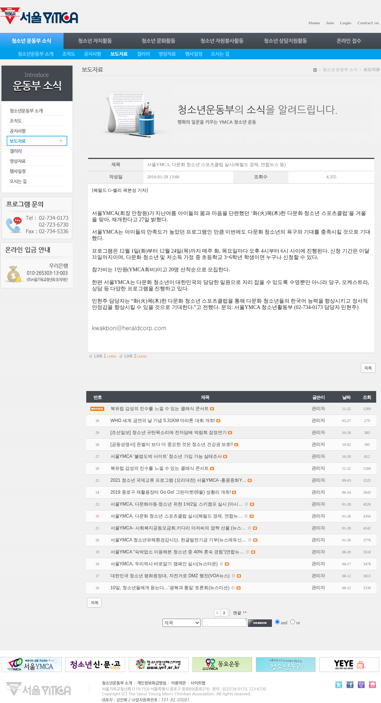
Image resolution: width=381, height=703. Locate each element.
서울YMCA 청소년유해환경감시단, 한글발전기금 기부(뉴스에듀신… (178, 540)
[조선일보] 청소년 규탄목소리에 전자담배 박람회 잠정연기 (169, 432)
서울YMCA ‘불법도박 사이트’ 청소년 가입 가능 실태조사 (166, 456)
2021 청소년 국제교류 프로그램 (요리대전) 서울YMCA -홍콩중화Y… (179, 480)
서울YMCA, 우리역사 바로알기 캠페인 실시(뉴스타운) (164, 563)
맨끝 (237, 612)
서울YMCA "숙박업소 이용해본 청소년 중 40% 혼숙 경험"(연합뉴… (177, 551)
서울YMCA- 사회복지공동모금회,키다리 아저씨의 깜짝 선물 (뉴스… (178, 528)
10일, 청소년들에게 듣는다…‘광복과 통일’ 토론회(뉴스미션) (170, 587)
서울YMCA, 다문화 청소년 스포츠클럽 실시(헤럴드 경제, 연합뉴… (176, 516)
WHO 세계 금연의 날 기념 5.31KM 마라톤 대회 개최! (163, 420)
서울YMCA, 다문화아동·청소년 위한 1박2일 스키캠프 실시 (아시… (177, 504)
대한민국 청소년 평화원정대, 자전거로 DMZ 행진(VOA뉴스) (170, 575)
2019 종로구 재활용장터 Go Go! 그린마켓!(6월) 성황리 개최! (171, 492)
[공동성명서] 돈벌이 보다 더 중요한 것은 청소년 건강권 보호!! (172, 444)
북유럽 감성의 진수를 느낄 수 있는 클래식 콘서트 (160, 468)
